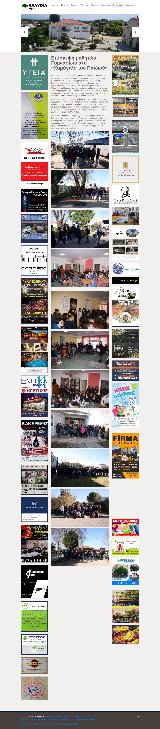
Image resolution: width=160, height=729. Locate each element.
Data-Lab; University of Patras (57, 716)
